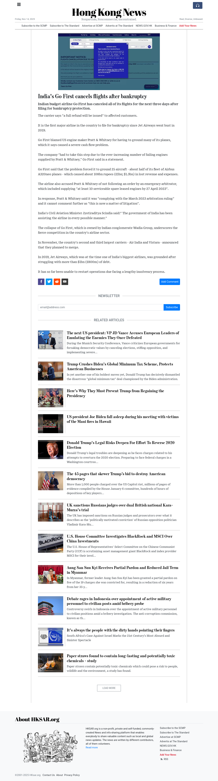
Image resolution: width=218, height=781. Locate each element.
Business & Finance (165, 25)
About (59, 775)
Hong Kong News (109, 12)
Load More (109, 688)
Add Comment (170, 281)
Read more (92, 747)
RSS (164, 759)
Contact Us (49, 775)
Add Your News (188, 25)
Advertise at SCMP (92, 25)
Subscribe (172, 307)
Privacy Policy (72, 775)
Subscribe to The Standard (64, 25)
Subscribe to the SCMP (34, 25)
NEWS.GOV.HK (144, 25)
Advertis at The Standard (119, 25)
